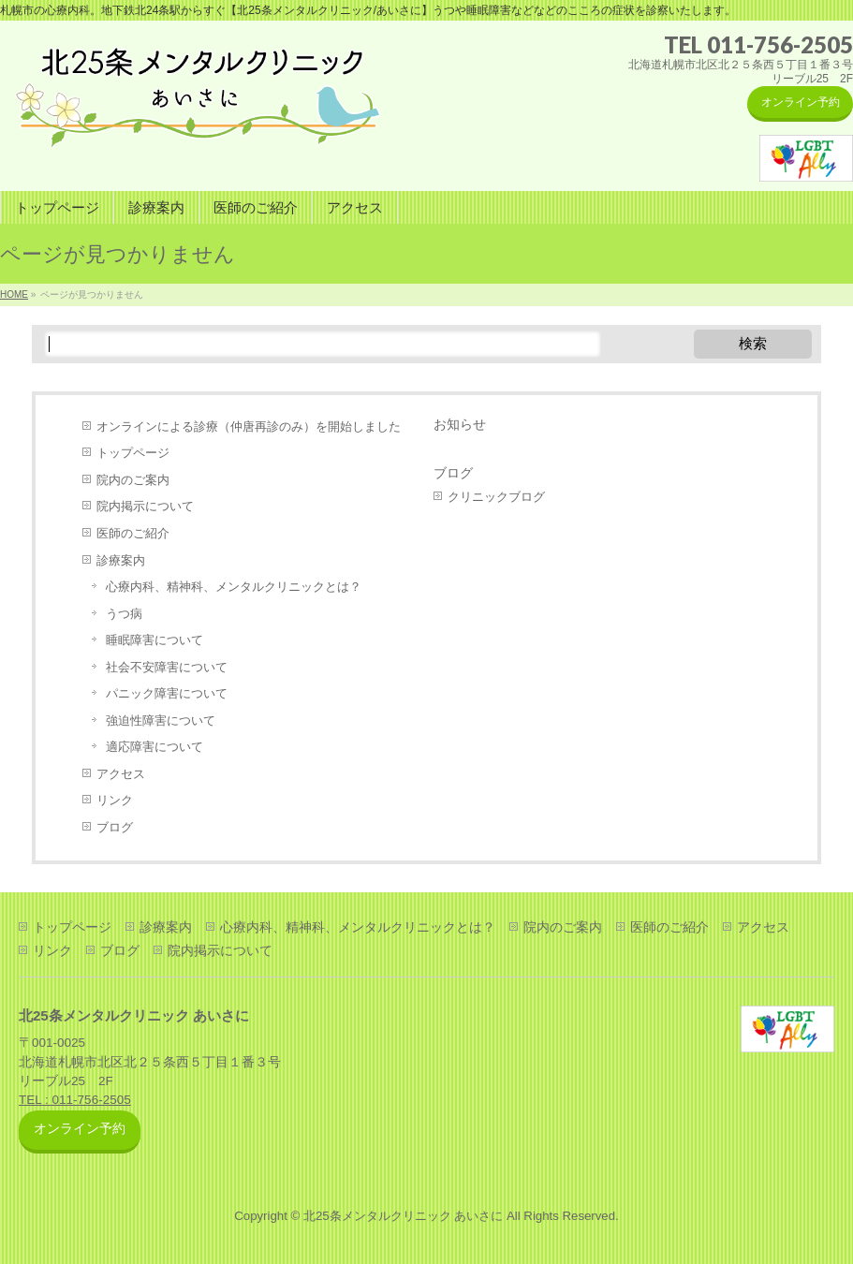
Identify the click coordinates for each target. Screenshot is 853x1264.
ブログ (114, 827)
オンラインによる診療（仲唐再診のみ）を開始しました (248, 426)
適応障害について (154, 747)
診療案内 (120, 560)
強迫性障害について (160, 720)
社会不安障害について (167, 667)
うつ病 (124, 614)
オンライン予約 (800, 102)
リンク (114, 800)
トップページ (132, 453)
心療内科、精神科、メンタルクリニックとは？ (233, 587)
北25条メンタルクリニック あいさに (403, 1216)
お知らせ (460, 424)
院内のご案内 (132, 480)
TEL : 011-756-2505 (75, 1100)
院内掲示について (145, 506)
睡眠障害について (154, 640)
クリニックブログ (496, 497)
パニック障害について (167, 693)
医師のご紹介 (132, 533)
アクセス (120, 774)
